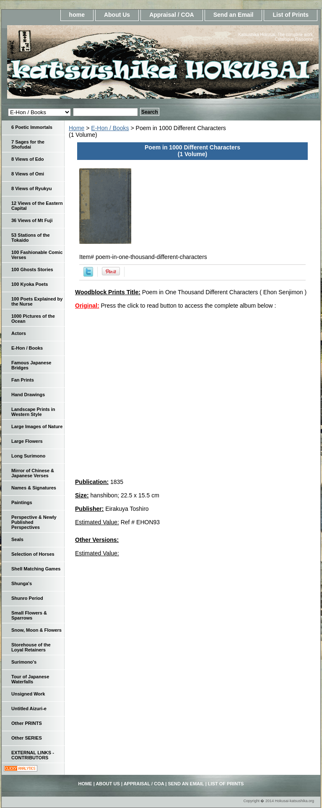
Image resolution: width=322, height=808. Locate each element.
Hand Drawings (28, 394)
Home (76, 128)
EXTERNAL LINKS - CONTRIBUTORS (32, 755)
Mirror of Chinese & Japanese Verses (32, 473)
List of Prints (291, 14)
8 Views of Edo (27, 159)
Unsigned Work (28, 693)
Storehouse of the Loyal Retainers (31, 647)
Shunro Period (27, 598)
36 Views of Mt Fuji (31, 220)
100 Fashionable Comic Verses (36, 255)
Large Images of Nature (36, 426)
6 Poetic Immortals (31, 127)
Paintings (21, 502)
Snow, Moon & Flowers (36, 630)
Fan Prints (22, 379)
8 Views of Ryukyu (31, 188)
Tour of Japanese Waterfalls (30, 679)
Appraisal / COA (171, 14)
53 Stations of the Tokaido (30, 238)
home (77, 14)
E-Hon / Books (110, 128)
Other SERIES (26, 737)
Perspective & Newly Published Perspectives (34, 522)
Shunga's (21, 583)
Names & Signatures (33, 487)
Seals (17, 539)
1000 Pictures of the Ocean (33, 319)
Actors (18, 333)
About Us (117, 14)
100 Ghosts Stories (32, 269)
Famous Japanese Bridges (31, 365)
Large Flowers (27, 441)
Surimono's (23, 661)
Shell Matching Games (35, 568)
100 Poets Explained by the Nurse (36, 301)
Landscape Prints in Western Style (33, 412)
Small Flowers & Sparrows (29, 615)
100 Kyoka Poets (29, 284)
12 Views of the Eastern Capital (37, 206)
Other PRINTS (26, 723)
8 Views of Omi (27, 173)
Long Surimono (28, 455)
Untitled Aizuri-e (29, 708)
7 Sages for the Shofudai (27, 144)
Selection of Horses (33, 554)
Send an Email (233, 14)
